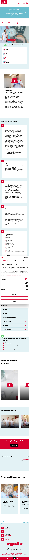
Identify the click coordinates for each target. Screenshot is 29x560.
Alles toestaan (14, 294)
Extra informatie (7, 321)
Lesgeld (5, 313)
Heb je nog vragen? (7, 329)
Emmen (8, 58)
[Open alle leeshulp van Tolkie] (17, 23)
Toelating (5, 309)
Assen (7, 53)
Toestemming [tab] (5, 260)
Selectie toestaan (14, 297)
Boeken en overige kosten (9, 317)
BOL (7, 49)
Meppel (8, 62)
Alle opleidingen (24, 2)
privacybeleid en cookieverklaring (14, 275)
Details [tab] (14, 260)
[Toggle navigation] (14, 558)
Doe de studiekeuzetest (23, 3)
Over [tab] (24, 260)
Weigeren (14, 301)
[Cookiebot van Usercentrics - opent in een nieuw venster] (23, 257)
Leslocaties (5, 325)
